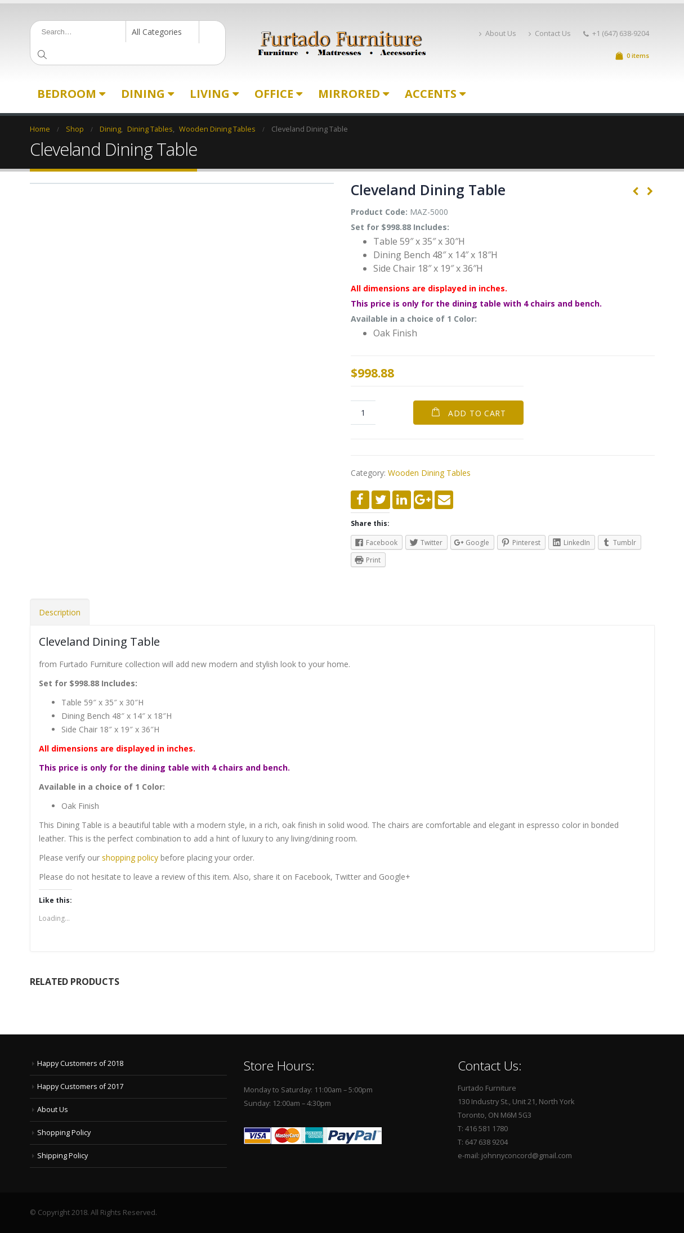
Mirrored (349, 93)
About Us (497, 33)
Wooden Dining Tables (429, 472)
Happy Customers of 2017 (80, 1086)
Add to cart (477, 413)
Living (210, 93)
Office (273, 93)
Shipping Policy (62, 1155)
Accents (431, 93)
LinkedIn (401, 499)
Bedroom (66, 93)
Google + (423, 499)
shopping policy (130, 857)
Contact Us (550, 33)
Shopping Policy (64, 1132)
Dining (143, 93)
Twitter (381, 499)
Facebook (360, 499)
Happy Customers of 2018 (80, 1063)
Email (444, 499)
